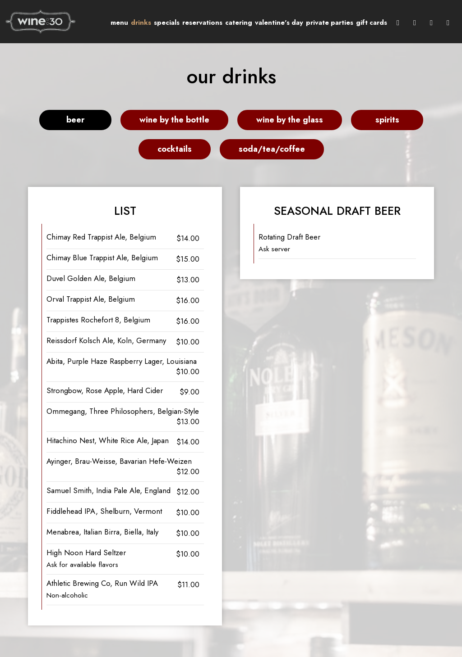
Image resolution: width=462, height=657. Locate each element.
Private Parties (329, 22)
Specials (167, 22)
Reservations (202, 22)
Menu (119, 22)
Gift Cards (371, 22)
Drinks (141, 22)
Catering (238, 22)
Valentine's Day (279, 22)
